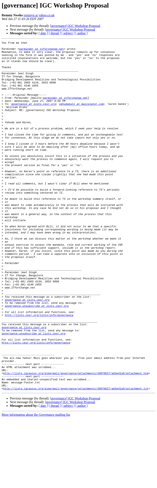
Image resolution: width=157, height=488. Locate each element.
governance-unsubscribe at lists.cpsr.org (37, 359)
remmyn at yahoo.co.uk (39, 15)
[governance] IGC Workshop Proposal (75, 26)
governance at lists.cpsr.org (33, 117)
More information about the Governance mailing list (36, 484)
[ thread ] (55, 33)
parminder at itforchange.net (41, 50)
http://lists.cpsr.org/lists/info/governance (39, 370)
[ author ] (81, 33)
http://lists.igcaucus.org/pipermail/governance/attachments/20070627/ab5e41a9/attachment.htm (75, 440)
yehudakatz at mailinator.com (81, 117)
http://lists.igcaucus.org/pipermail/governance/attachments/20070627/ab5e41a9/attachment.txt (75, 458)
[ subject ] (68, 33)
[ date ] (43, 33)
